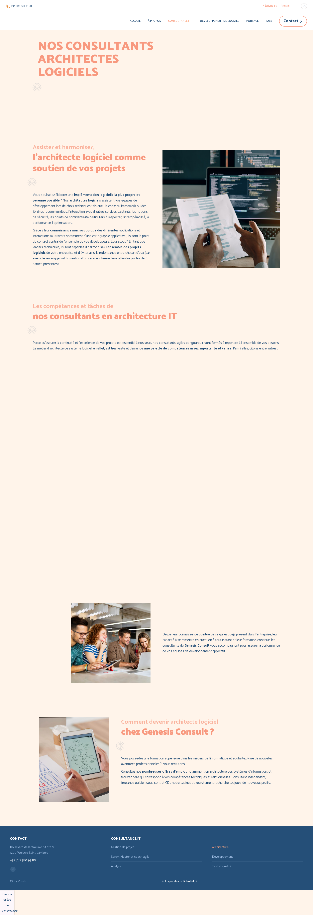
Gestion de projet (122, 847)
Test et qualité (221, 866)
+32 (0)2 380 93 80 (19, 6)
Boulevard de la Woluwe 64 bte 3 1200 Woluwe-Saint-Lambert (32, 850)
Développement (222, 856)
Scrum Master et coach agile (130, 856)
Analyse (116, 866)
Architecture (220, 847)
